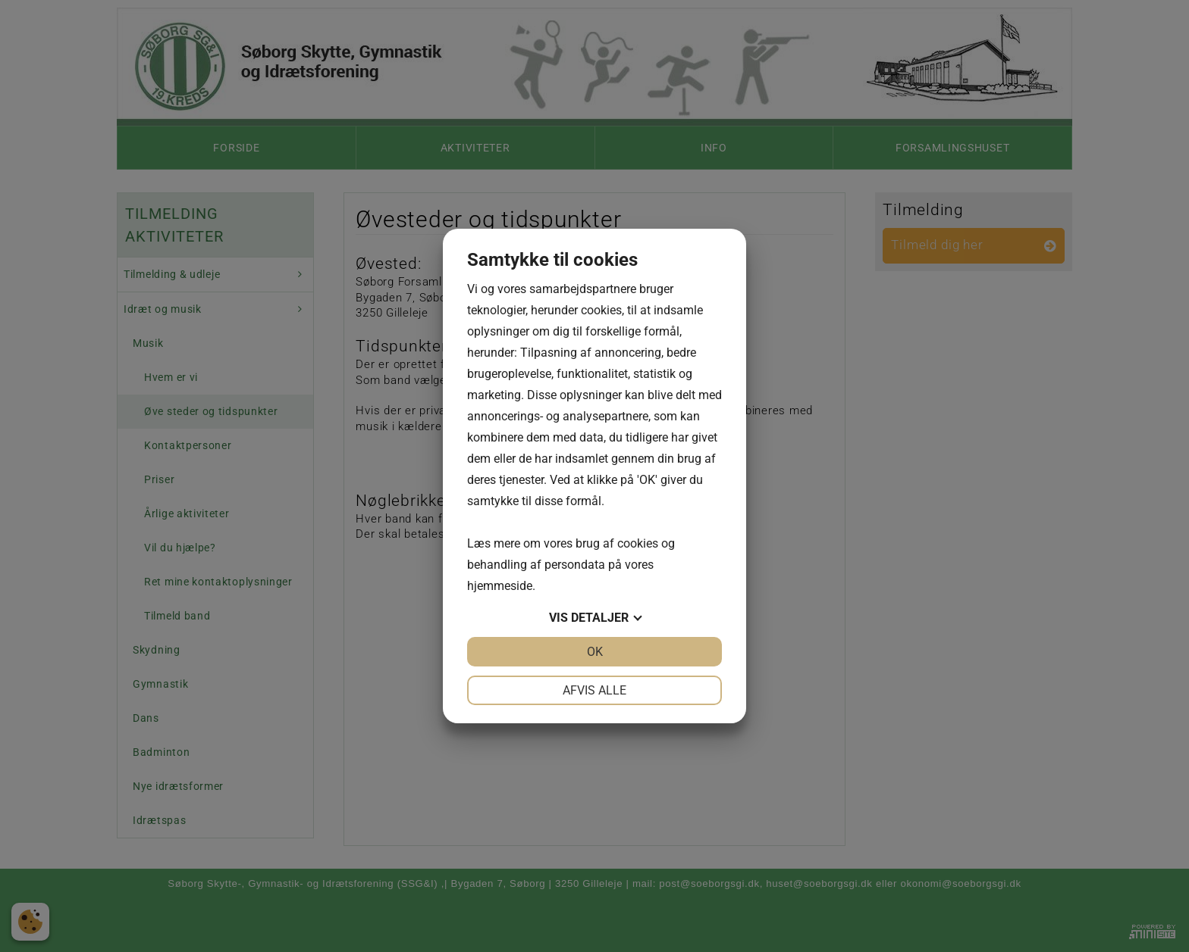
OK (595, 652)
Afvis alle (594, 690)
